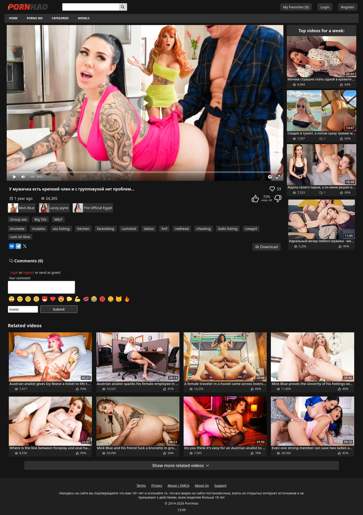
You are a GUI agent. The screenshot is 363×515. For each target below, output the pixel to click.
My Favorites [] (296, 7)
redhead (182, 228)
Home (13, 18)
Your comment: (20, 278)
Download (266, 246)
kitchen (83, 228)
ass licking (61, 228)
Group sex (18, 219)
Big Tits (40, 219)
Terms (141, 485)
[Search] (123, 7)
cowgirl (251, 228)
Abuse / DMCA (178, 485)
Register (347, 7)
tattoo (149, 228)
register (28, 272)
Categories (60, 18)
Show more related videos (181, 465)
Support (220, 485)
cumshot (129, 228)
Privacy (156, 485)
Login (324, 7)
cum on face (20, 236)
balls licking (227, 228)
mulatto (38, 228)
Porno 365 (35, 18)
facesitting (105, 228)
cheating (204, 228)
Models (83, 18)
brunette (17, 228)
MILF (58, 219)
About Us (202, 485)
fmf (164, 228)
